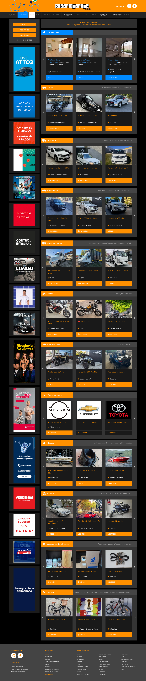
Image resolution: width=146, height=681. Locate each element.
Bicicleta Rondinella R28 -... (58, 620)
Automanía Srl (84, 175)
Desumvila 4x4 (84, 225)
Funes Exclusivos (85, 528)
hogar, (101, 592)
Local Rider (83, 478)
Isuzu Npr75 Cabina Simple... (118, 271)
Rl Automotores (115, 225)
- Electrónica (102, 674)
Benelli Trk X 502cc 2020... (117, 321)
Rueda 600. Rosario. (87, 62)
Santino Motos (114, 328)
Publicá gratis (24, 35)
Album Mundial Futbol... (87, 620)
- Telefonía (102, 671)
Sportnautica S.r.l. (115, 175)
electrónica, (85, 592)
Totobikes (52, 629)
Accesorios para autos (83, 674)
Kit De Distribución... (115, 572)
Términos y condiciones (52, 661)
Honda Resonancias (56, 328)
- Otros (122, 669)
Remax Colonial (55, 72)
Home (47, 654)
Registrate (24, 30)
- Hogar (123, 656)
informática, (94, 592)
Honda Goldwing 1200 (116, 521)
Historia (47, 666)
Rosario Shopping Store (88, 629)
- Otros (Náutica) (103, 666)
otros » (130, 592)
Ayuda (47, 664)
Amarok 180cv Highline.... (87, 218)
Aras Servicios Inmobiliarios (89, 72)
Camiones (79, 661)
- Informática (124, 654)
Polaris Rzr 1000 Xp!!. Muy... (88, 372)
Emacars (112, 528)
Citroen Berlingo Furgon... (87, 168)
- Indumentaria (125, 664)
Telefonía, (77, 592)
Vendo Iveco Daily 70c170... (88, 271)
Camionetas (80, 659)
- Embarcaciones (103, 661)
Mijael (51, 278)
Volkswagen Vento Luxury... (88, 115)
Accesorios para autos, (106, 544)
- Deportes (124, 661)
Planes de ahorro (81, 669)
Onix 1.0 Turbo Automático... (88, 422)
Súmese (47, 659)
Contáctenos (48, 674)
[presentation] (43, 59)
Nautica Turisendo (115, 478)
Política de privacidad (51, 671)
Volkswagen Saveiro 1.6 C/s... (58, 168)
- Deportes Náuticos (104, 664)
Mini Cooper (112, 115)
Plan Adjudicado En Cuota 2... (119, 422)
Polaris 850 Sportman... (116, 372)
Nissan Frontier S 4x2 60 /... (58, 422)
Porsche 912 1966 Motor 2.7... (89, 521)
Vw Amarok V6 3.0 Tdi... (116, 218)
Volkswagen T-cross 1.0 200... (59, 115)
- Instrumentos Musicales (128, 666)
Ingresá (24, 24)
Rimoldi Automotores (57, 175)
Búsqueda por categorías (52, 669)
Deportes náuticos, (113, 443)
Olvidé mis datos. (24, 40)
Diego (81, 328)
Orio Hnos (112, 278)
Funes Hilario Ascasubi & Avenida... (58, 62)
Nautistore (113, 379)
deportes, (113, 592)
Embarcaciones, (100, 443)
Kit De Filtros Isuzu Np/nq (87, 572)
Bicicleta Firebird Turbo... (117, 620)
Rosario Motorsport (56, 122)
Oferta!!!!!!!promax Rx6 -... (117, 471)
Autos (78, 654)
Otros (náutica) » (127, 443)
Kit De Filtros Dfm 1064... (57, 572)
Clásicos (79, 671)
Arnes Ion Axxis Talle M (86, 471)
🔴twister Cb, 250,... (85, 321)
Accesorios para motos (123, 544)
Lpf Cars (112, 122)
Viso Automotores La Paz (88, 122)
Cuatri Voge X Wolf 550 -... (58, 372)
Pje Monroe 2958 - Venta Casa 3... (117, 62)
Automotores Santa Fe (58, 225)
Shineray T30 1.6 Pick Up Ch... (118, 168)
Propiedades (102, 656)
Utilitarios (79, 656)
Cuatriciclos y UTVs (82, 666)
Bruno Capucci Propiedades (114, 71)
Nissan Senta (54, 427)
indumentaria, (122, 592)
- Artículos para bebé (126, 659)
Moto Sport (53, 379)
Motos (78, 664)
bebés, (107, 592)
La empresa (48, 656)
